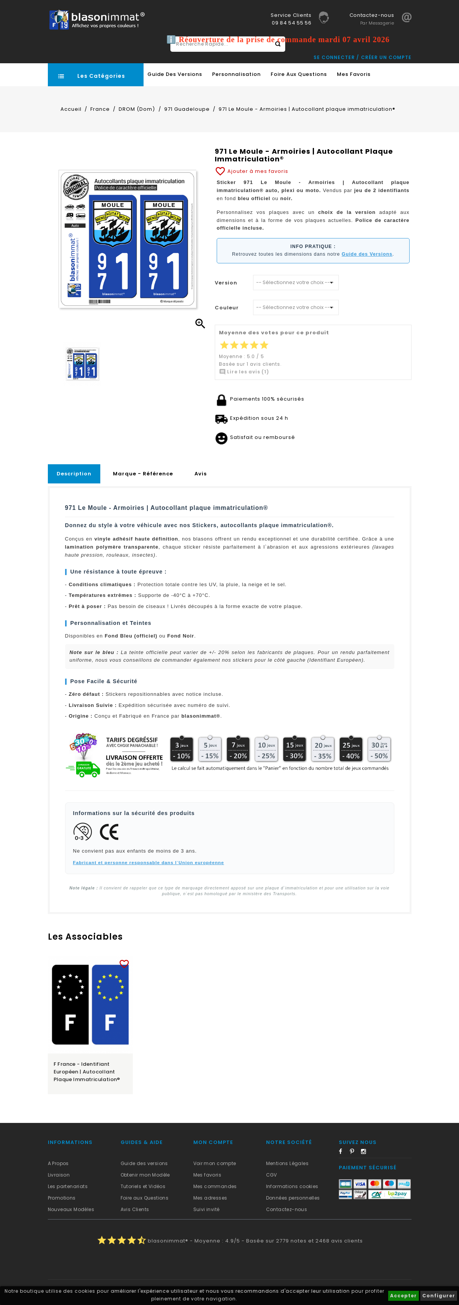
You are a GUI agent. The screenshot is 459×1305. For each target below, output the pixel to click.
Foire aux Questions (299, 74)
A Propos (58, 1163)
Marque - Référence (143, 473)
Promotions (62, 1198)
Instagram (366, 1153)
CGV (271, 1175)
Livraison (59, 1175)
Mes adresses (210, 1198)
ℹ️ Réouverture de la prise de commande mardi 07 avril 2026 (283, 39)
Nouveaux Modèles (71, 1209)
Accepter (403, 1295)
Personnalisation (236, 74)
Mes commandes (215, 1186)
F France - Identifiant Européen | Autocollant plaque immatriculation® (87, 1071)
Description (74, 473)
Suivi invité (206, 1209)
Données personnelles (293, 1198)
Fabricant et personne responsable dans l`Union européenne (148, 862)
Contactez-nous (286, 1209)
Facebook (344, 1153)
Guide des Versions (174, 74)
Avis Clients (135, 1209)
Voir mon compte (214, 1163)
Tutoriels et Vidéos (143, 1186)
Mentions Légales (287, 1163)
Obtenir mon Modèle (145, 1175)
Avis (200, 473)
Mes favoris (354, 74)
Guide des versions (144, 1163)
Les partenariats (68, 1186)
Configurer (438, 1295)
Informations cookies (292, 1186)
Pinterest (355, 1153)
